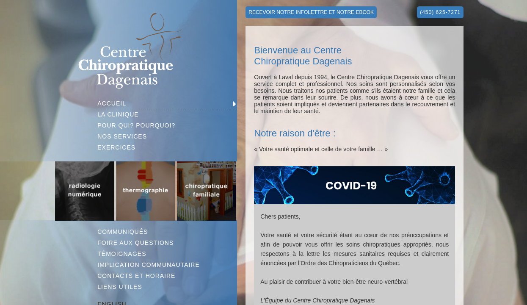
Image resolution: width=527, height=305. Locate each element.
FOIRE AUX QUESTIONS (135, 242)
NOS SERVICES (122, 136)
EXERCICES (116, 147)
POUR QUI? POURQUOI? (136, 125)
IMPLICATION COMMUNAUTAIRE (148, 264)
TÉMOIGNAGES (121, 253)
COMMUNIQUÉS (122, 231)
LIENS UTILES (119, 286)
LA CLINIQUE (117, 114)
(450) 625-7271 (440, 12)
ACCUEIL (111, 103)
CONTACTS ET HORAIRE (136, 275)
